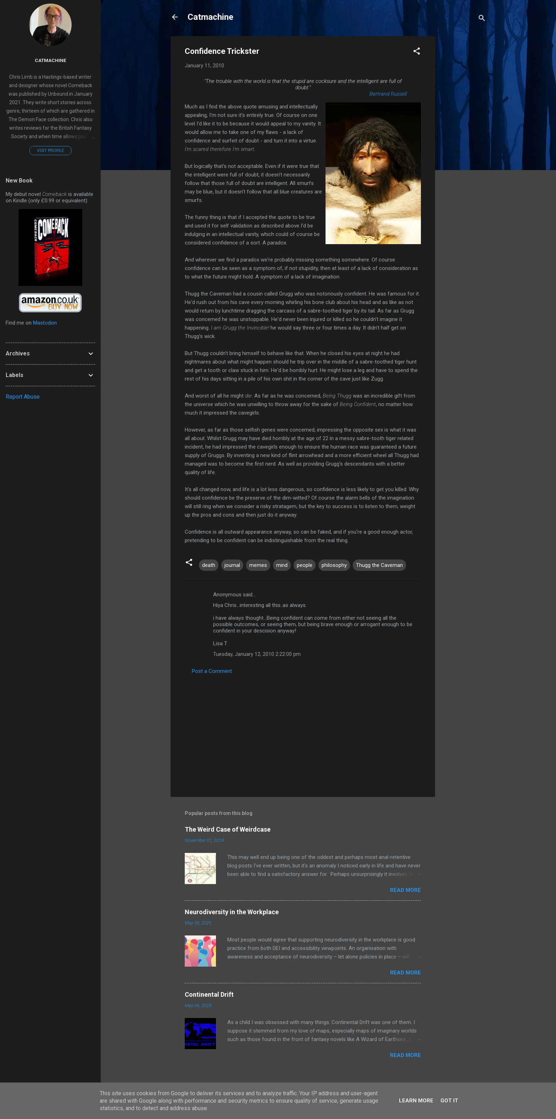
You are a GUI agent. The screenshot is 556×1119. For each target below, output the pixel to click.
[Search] (482, 19)
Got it (449, 1100)
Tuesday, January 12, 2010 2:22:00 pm (257, 654)
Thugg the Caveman (379, 565)
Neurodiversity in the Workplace (232, 912)
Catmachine (210, 17)
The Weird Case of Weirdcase (228, 829)
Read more (405, 890)
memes (258, 565)
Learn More (416, 1100)
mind (282, 565)
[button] (416, 52)
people (304, 565)
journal (232, 565)
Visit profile (50, 150)
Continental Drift (209, 994)
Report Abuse (23, 396)
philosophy (334, 565)
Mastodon (45, 323)
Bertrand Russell (388, 94)
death (208, 565)
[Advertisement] (463, 142)
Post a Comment (212, 671)
